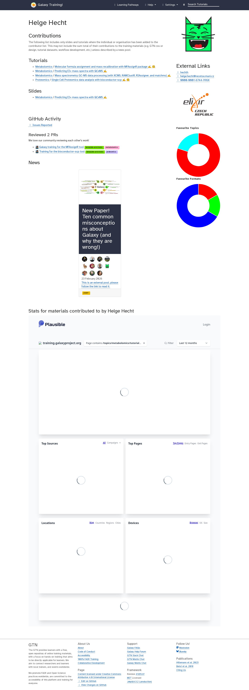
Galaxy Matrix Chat (136, 663)
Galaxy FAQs (133, 648)
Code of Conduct (86, 652)
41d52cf (140, 674)
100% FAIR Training (88, 659)
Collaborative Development (91, 663)
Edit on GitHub (87, 681)
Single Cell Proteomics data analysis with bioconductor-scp (87, 80)
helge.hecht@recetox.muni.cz (195, 76)
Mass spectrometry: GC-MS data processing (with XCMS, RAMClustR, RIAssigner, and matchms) (111, 75)
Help (149, 5)
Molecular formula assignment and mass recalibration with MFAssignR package (101, 66)
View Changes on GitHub (92, 685)
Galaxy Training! (47, 5)
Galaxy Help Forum (136, 652)
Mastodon (184, 648)
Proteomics (42, 80)
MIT (129, 678)
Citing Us (181, 670)
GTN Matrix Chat (135, 659)
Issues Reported (40, 125)
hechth (182, 72)
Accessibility (84, 655)
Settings (168, 5)
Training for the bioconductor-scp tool (62, 151)
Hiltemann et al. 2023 (187, 662)
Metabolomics (44, 66)
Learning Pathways (126, 5)
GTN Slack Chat (135, 655)
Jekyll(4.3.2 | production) (139, 682)
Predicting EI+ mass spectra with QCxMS (79, 71)
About (81, 648)
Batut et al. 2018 (184, 666)
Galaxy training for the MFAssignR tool (61, 147)
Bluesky (183, 652)
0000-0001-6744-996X (192, 80)
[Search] (203, 4)
